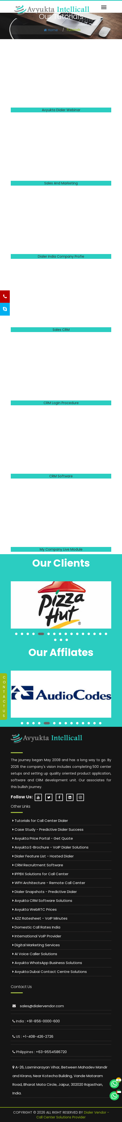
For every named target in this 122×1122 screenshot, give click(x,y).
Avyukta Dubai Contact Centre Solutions (49, 971)
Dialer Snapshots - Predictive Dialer (44, 891)
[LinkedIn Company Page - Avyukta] (71, 797)
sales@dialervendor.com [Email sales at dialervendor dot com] (42, 1005)
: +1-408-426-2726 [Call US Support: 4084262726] (37, 1036)
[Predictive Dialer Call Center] (52, 10)
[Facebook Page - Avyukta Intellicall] (60, 797)
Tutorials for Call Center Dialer (40, 820)
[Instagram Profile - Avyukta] (81, 797)
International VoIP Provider (36, 936)
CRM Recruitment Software (37, 864)
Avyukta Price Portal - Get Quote (42, 838)
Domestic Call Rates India (36, 927)
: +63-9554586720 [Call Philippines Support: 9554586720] (50, 1051)
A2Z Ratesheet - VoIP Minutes (39, 918)
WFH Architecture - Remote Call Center (48, 882)
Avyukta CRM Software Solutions (42, 900)
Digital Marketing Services (36, 944)
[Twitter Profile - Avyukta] (50, 797)
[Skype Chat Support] (5, 309)
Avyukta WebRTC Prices (34, 909)
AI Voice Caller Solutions (34, 953)
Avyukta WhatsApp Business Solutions (47, 962)
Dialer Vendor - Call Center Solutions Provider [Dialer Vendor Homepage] (72, 1115)
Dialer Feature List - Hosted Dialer (43, 856)
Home (51, 30)
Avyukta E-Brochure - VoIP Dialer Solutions (50, 847)
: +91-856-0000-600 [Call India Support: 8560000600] (42, 1021)
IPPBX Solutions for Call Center (40, 873)
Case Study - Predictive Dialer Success (47, 829)
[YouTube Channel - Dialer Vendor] (39, 797)
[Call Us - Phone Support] (5, 296)
